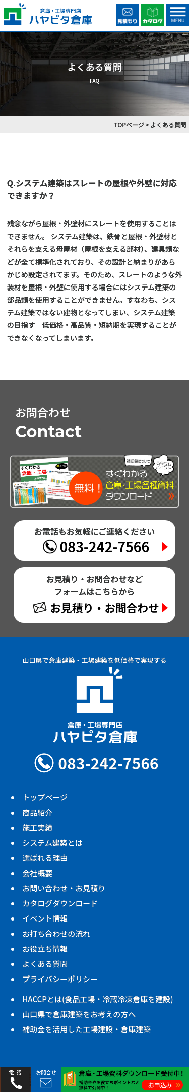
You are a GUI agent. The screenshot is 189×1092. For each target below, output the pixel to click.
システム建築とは (52, 842)
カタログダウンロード (60, 903)
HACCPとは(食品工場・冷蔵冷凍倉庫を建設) (97, 999)
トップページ (45, 797)
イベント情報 (45, 918)
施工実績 (37, 827)
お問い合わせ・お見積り (63, 888)
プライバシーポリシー (60, 978)
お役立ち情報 (45, 948)
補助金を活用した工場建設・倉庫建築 (86, 1029)
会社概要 (37, 873)
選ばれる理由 (45, 857)
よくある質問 (45, 963)
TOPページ (129, 124)
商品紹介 (37, 812)
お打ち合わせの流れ (56, 933)
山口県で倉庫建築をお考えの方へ (79, 1014)
